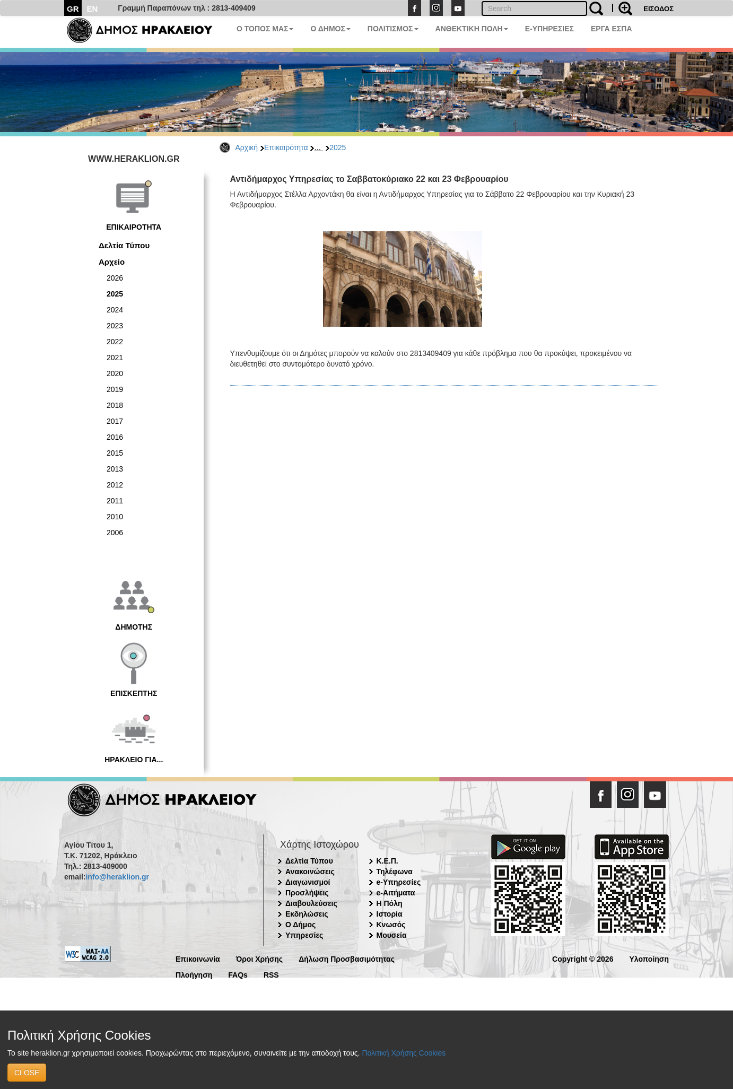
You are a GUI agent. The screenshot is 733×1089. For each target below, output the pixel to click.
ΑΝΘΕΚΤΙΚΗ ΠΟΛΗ (471, 28)
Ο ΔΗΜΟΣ (330, 28)
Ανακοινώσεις (310, 871)
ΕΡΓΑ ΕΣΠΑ (611, 28)
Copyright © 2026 (582, 958)
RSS (271, 974)
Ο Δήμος (300, 924)
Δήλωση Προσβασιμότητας (347, 958)
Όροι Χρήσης (259, 958)
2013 (115, 469)
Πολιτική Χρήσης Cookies (404, 1053)
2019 (115, 389)
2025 (337, 147)
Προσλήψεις (307, 892)
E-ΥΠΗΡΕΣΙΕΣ (549, 28)
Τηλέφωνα (395, 871)
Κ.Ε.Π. (387, 861)
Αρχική (246, 147)
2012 (115, 485)
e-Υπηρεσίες (399, 882)
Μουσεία (392, 935)
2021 (115, 357)
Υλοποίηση (649, 958)
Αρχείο (112, 261)
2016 (115, 437)
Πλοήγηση (194, 974)
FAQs (238, 974)
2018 (115, 405)
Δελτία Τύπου (124, 245)
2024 (115, 310)
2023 (115, 325)
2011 (115, 500)
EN (92, 8)
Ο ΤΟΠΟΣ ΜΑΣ (265, 28)
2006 (115, 532)
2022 (115, 341)
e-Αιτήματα (396, 892)
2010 (115, 516)
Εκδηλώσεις (306, 914)
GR (73, 8)
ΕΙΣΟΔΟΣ (658, 9)
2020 (115, 373)
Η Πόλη (390, 903)
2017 (115, 421)
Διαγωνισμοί (307, 882)
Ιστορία (390, 914)
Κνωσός (391, 924)
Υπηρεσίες (304, 935)
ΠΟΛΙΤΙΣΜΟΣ (393, 28)
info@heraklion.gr (117, 877)
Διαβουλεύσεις (311, 903)
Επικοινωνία (198, 958)
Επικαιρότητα (286, 147)
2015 (115, 453)
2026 (115, 278)
